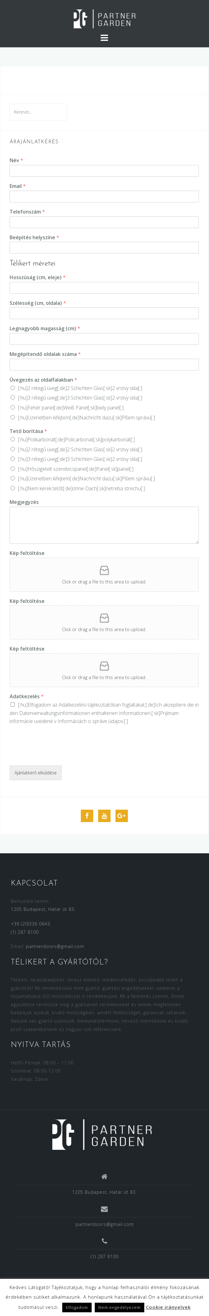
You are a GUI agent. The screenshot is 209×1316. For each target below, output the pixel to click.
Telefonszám (27, 212)
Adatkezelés (27, 696)
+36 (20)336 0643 (30, 924)
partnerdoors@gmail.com (55, 946)
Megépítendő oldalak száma (45, 354)
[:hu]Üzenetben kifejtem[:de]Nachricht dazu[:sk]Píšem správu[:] (86, 417)
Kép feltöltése (27, 553)
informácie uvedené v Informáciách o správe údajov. (67, 721)
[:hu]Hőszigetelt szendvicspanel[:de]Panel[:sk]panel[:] (75, 468)
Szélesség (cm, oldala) (38, 303)
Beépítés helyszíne (34, 237)
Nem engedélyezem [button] (119, 1307)
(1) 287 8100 (25, 932)
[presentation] (57, 755)
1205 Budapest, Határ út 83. (43, 909)
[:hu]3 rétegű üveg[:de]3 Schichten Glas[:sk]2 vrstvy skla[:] (80, 397)
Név (16, 160)
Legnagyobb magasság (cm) (45, 328)
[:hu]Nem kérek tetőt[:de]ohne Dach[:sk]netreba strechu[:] (81, 488)
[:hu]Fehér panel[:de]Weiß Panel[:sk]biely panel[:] (71, 407)
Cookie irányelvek (168, 1307)
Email (18, 186)
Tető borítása (28, 431)
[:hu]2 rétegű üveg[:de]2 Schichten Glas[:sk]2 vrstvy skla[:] (80, 388)
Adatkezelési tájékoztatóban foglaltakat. (102, 704)
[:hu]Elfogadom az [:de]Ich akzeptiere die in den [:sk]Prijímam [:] (104, 713)
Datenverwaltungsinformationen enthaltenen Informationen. (85, 713)
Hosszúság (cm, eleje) (38, 277)
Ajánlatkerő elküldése (36, 773)
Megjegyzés (24, 502)
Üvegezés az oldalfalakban (43, 380)
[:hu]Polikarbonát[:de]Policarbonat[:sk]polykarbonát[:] (76, 439)
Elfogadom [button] (77, 1307)
